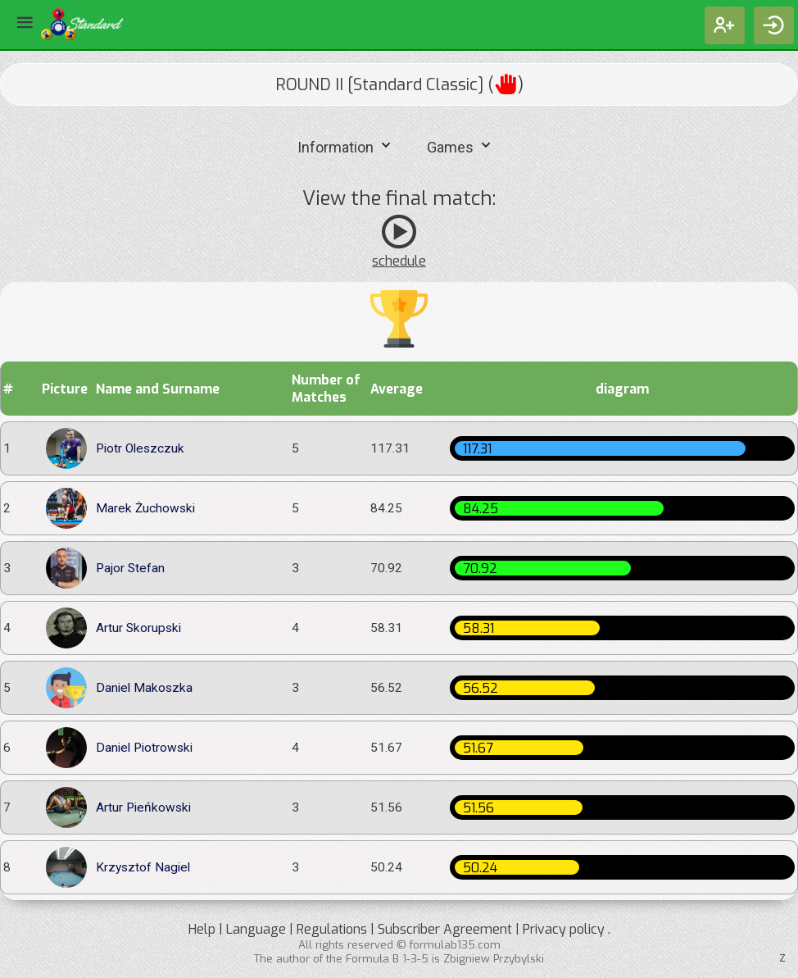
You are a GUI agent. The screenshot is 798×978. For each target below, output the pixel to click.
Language (256, 929)
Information (346, 145)
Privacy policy (564, 929)
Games (461, 145)
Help (201, 929)
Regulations (332, 929)
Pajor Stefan (130, 568)
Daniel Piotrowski (144, 748)
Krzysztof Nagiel (143, 868)
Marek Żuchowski (145, 509)
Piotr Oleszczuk (140, 449)
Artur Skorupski (138, 628)
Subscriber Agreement (445, 929)
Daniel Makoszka (144, 688)
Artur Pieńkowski (143, 808)
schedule (399, 261)
